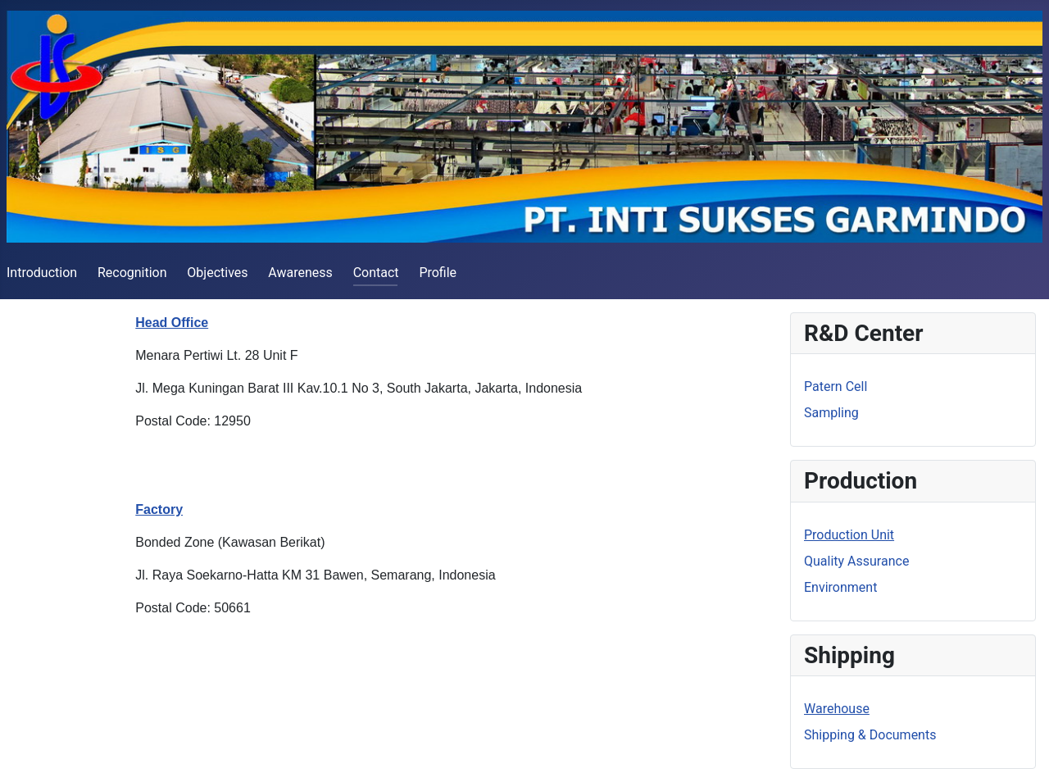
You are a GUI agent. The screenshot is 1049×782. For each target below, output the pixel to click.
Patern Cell (835, 386)
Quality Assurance (856, 561)
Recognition (132, 272)
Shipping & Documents (870, 735)
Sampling (831, 413)
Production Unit (849, 535)
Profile (437, 272)
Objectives (217, 272)
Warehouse (837, 708)
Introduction (42, 272)
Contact (376, 272)
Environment (840, 587)
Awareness (300, 272)
